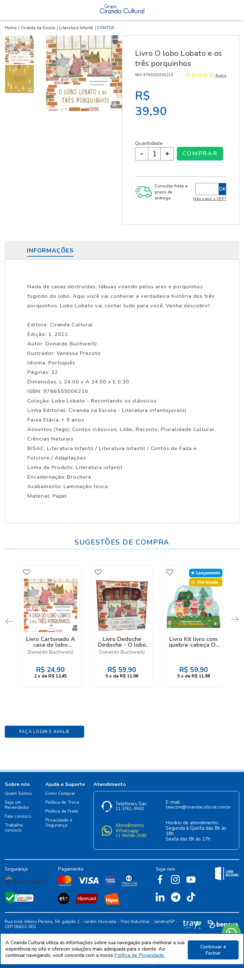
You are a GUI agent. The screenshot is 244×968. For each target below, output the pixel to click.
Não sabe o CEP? (209, 198)
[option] (21, 49)
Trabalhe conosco (14, 824)
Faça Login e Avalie (44, 728)
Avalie (220, 75)
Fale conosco (18, 813)
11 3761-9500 (129, 805)
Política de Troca (62, 799)
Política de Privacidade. (139, 956)
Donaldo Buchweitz (50, 651)
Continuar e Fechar (213, 950)
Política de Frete (61, 808)
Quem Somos (18, 790)
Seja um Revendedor (17, 801)
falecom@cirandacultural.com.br (198, 804)
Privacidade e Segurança (58, 819)
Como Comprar (60, 790)
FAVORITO (27, 572)
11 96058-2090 (130, 832)
